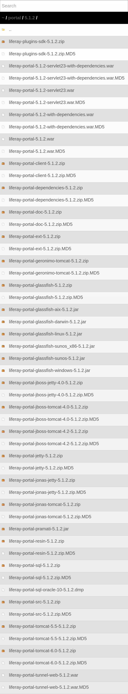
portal (14, 17)
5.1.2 (30, 17)
